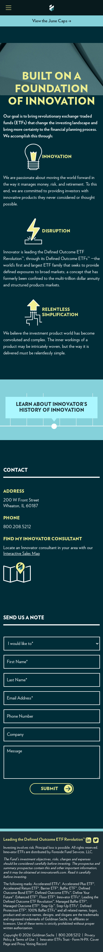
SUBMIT (49, 788)
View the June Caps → (51, 21)
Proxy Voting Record (32, 944)
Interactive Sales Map (21, 553)
